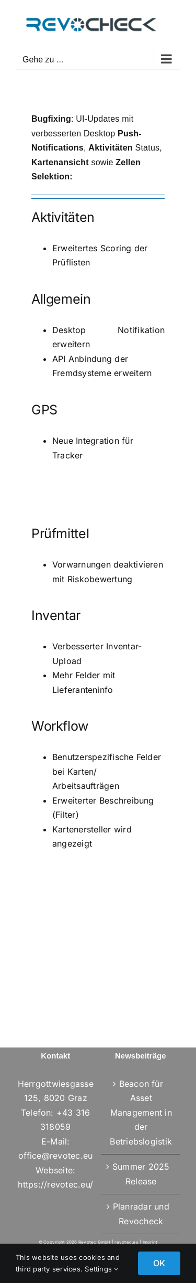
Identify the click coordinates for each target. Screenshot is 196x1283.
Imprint (150, 1242)
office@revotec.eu (55, 1155)
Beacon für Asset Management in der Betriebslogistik (141, 1112)
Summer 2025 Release (141, 1173)
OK (159, 1263)
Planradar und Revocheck (141, 1213)
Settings (101, 1269)
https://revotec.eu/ (55, 1184)
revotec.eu (126, 1242)
